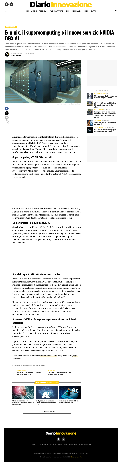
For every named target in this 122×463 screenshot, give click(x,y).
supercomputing (39, 365)
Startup (93, 11)
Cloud (67, 11)
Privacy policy (62, 446)
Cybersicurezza (76, 11)
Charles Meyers (33, 364)
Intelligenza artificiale (56, 11)
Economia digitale (31, 11)
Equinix (54, 364)
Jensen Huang (17, 365)
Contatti (53, 446)
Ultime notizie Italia (85, 446)
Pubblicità (34, 446)
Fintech (86, 11)
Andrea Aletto (16, 55)
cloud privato (45, 364)
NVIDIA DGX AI (28, 365)
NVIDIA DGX (35, 143)
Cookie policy (73, 446)
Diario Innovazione (48, 355)
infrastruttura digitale (66, 364)
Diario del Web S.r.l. (76, 458)
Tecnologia (42, 11)
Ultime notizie (43, 446)
